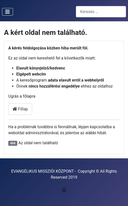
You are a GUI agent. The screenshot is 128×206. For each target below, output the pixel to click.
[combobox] (101, 11)
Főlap (20, 109)
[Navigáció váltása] (7, 12)
